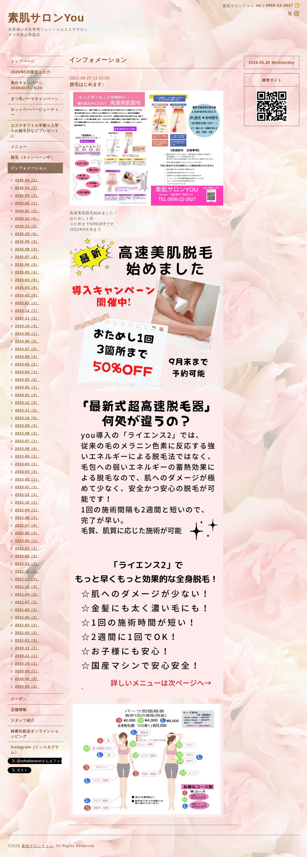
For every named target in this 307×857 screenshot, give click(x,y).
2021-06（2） (27, 610)
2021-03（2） (27, 625)
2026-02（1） (27, 203)
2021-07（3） (27, 602)
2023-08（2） (27, 433)
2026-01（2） (27, 211)
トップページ (23, 61)
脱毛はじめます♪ (87, 84)
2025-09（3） (27, 241)
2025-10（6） (27, 234)
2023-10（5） (27, 418)
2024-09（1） (27, 333)
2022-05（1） (27, 540)
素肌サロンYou (46, 18)
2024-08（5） (27, 341)
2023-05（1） (27, 456)
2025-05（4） (27, 272)
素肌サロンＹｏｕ (37, 846)
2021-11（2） (27, 579)
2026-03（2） (27, 195)
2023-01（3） (27, 487)
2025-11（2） (27, 226)
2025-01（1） (27, 303)
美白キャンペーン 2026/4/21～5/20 (29, 85)
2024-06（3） (27, 356)
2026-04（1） (27, 188)
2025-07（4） (27, 257)
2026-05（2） (27, 180)
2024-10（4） (27, 326)
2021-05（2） (27, 617)
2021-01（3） (27, 640)
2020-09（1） (27, 671)
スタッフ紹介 (23, 720)
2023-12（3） (27, 402)
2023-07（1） (27, 441)
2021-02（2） (27, 633)
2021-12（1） (27, 571)
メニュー (19, 147)
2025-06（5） (27, 264)
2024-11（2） (27, 318)
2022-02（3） (27, 556)
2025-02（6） (27, 295)
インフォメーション (29, 168)
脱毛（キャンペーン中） (33, 157)
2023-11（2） (27, 410)
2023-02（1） (27, 479)
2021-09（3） (27, 594)
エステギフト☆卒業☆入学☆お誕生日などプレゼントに (35, 130)
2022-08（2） (27, 517)
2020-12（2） (27, 648)
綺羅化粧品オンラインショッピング (35, 734)
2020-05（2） (27, 686)
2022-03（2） (27, 548)
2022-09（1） (27, 510)
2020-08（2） (27, 679)
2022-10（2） (27, 502)
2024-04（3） (27, 372)
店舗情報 (19, 710)
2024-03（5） (27, 379)
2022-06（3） (27, 533)
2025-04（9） (27, 280)
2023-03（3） (27, 471)
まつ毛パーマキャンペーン (35, 99)
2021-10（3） (27, 587)
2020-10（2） (27, 663)
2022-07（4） (27, 525)
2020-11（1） (27, 656)
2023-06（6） (27, 448)
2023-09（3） (27, 425)
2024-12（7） (27, 310)
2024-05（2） (27, 364)
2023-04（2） (27, 464)
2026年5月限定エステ (30, 72)
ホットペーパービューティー (35, 112)
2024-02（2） (27, 387)
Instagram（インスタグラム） (35, 750)
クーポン (19, 699)
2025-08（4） (27, 249)
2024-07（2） (27, 349)
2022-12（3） (27, 494)
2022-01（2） (27, 564)
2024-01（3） (27, 395)
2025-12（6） (27, 218)
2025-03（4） (27, 287)
